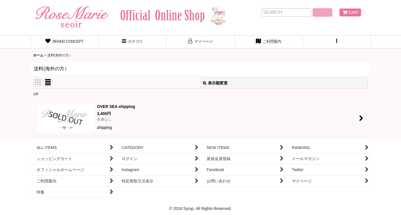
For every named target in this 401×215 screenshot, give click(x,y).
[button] (337, 42)
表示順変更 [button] (215, 83)
